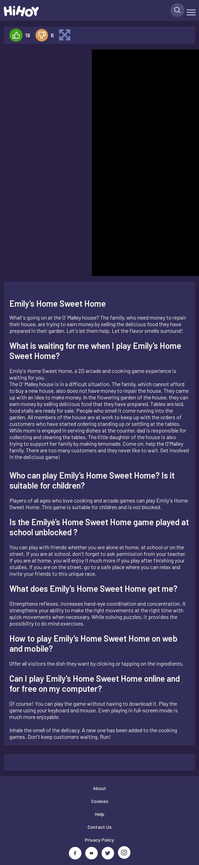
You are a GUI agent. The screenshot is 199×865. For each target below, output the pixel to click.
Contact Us (100, 827)
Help (99, 814)
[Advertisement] (45, 71)
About (99, 788)
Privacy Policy (99, 840)
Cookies (99, 801)
